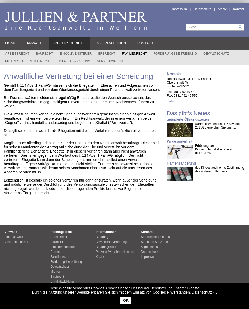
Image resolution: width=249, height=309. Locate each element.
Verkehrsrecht (111, 61)
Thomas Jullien (15, 237)
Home (10, 43)
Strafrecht (40, 61)
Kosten (100, 257)
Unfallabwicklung (74, 61)
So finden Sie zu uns (155, 242)
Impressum (179, 9)
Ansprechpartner (16, 242)
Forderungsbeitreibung (175, 53)
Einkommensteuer (76, 53)
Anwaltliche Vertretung (111, 242)
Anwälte (35, 43)
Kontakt (238, 9)
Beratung (102, 237)
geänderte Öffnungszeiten (188, 119)
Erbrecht (106, 53)
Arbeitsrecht (17, 53)
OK (126, 300)
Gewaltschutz (216, 53)
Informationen (111, 43)
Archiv (222, 9)
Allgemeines (149, 247)
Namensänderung (181, 163)
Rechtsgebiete (69, 43)
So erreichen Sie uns (155, 237)
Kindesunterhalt (179, 141)
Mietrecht (14, 61)
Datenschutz (202, 292)
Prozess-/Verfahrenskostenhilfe (117, 252)
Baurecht (44, 53)
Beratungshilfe (106, 247)
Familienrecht (134, 53)
